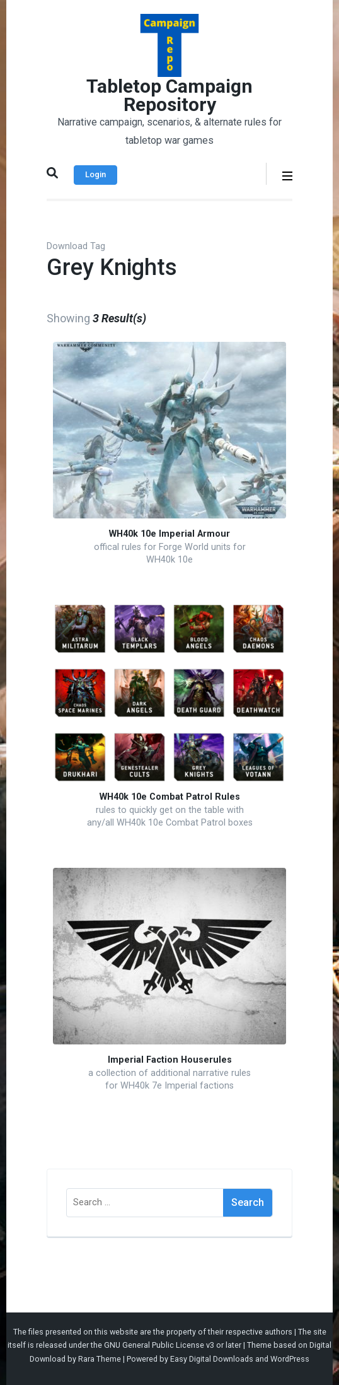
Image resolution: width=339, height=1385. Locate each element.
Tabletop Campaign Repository (169, 95)
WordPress (289, 1359)
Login (95, 174)
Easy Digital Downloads (211, 1359)
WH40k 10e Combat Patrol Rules (170, 797)
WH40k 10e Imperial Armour (169, 534)
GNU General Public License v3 (159, 1345)
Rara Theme (99, 1359)
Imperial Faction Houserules (170, 1060)
